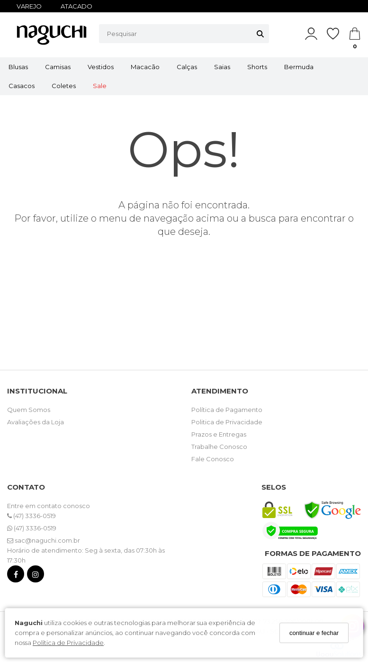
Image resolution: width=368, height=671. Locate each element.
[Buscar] (260, 33)
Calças (187, 67)
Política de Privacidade (68, 642)
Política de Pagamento (226, 409)
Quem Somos (28, 409)
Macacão (145, 67)
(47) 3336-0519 (31, 515)
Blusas (18, 67)
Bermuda (299, 67)
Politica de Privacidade (226, 422)
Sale (100, 85)
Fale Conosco (212, 459)
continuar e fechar (314, 632)
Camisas (58, 67)
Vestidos (101, 67)
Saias (222, 67)
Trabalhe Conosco (219, 446)
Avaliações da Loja (35, 422)
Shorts (257, 67)
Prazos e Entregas (218, 434)
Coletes (64, 85)
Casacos (22, 85)
